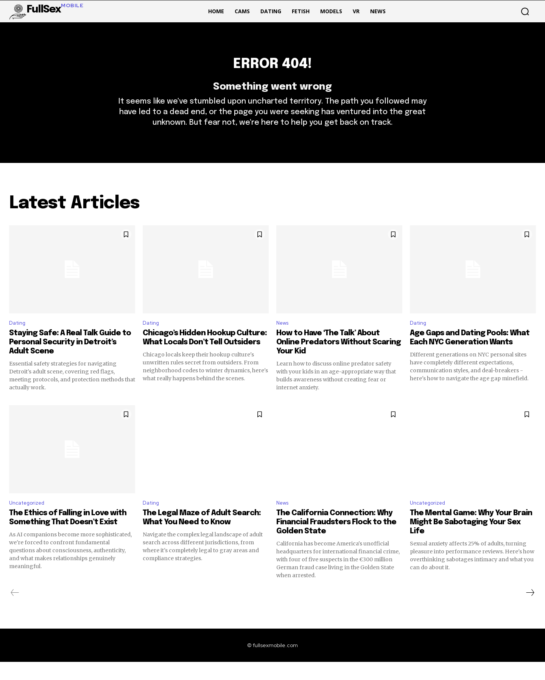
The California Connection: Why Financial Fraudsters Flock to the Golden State (336, 540)
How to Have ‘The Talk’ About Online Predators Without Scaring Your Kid (338, 358)
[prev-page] (15, 610)
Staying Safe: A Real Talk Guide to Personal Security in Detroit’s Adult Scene (70, 358)
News (283, 339)
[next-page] (530, 610)
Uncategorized (30, 520)
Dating (18, 339)
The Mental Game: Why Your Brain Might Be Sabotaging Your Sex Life (471, 540)
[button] (525, 11)
